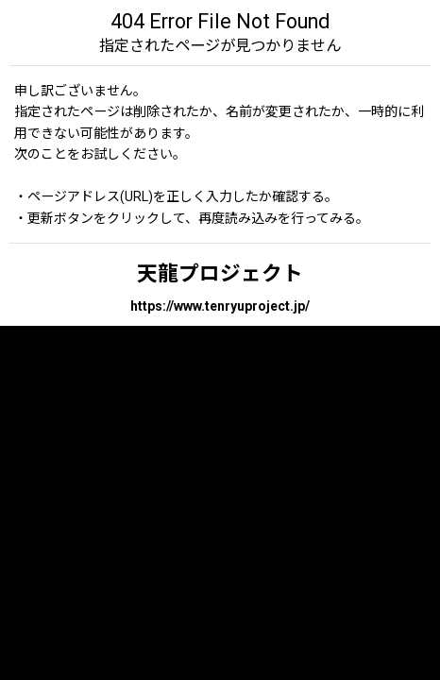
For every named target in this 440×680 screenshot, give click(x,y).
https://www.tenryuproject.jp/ (220, 306)
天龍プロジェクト (220, 273)
